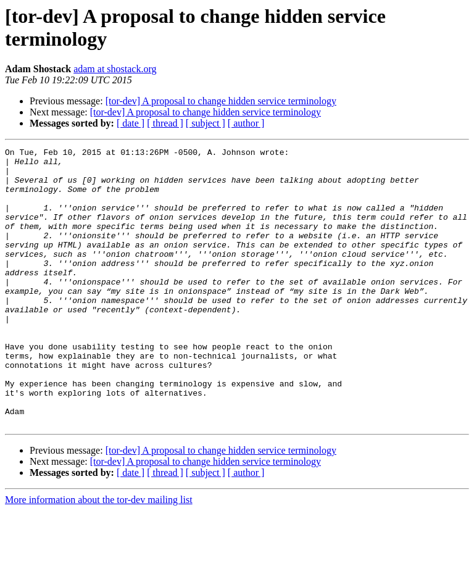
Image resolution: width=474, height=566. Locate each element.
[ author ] (246, 123)
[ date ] (130, 123)
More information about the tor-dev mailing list (99, 555)
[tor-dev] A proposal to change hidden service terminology (221, 101)
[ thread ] (165, 123)
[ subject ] (205, 123)
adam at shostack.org (114, 69)
